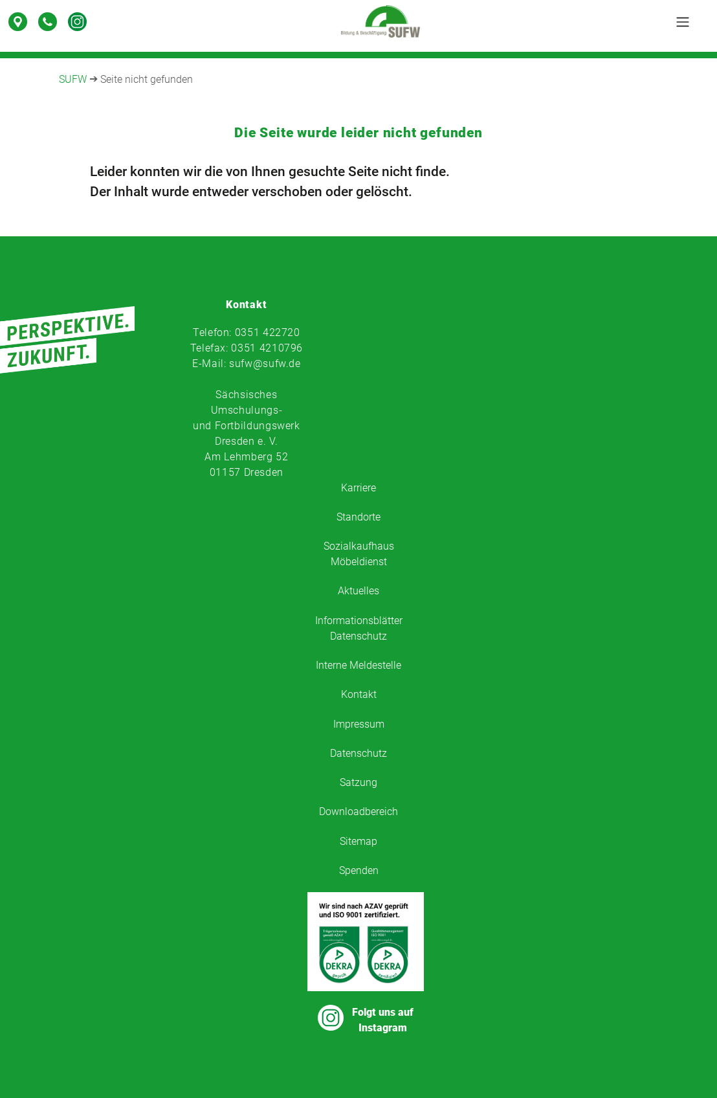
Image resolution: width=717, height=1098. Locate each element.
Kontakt (359, 694)
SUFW (73, 79)
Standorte (358, 517)
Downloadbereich (358, 811)
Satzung (358, 782)
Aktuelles (358, 591)
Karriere (358, 488)
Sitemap (358, 841)
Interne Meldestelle (358, 665)
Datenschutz (358, 753)
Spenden (359, 870)
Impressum (358, 724)
